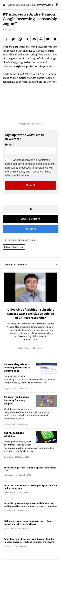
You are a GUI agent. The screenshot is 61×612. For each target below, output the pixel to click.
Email (8, 144)
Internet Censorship (13, 247)
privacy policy (17, 171)
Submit (30, 185)
